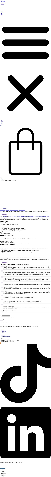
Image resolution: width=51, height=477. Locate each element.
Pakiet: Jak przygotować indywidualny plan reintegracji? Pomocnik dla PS (12, 210)
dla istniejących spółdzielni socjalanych (12, 216)
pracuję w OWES (18, 216)
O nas (2, 11)
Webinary (2, 12)
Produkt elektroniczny (4, 216)
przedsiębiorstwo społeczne (29, 216)
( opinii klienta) (4, 208)
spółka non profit (48, 216)
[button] (25, 68)
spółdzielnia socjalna (44, 216)
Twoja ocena (1, 311)
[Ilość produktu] (1, 214)
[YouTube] (0, 343)
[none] (3, 1)
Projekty (2, 121)
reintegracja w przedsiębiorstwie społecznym (37, 216)
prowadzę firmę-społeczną (23, 216)
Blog (1, 13)
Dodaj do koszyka (4, 214)
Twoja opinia (1, 312)
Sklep (1, 14)
